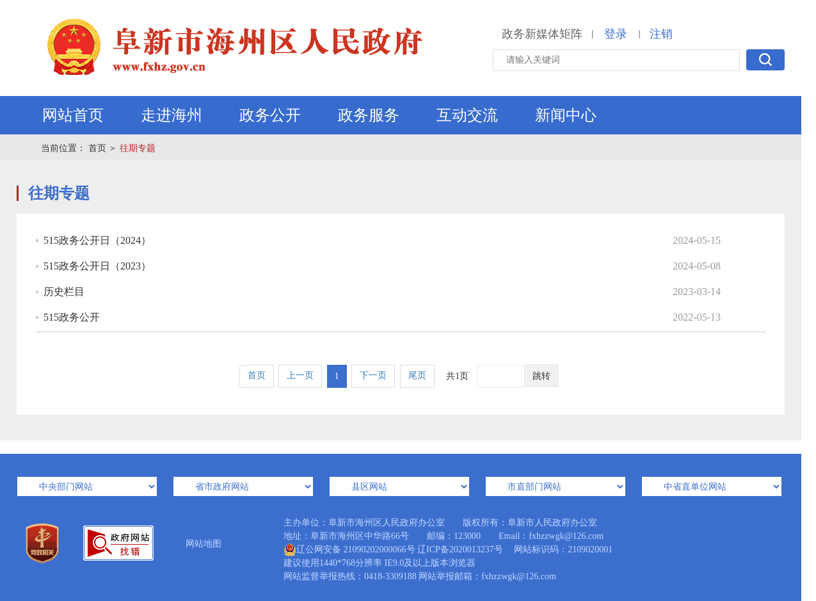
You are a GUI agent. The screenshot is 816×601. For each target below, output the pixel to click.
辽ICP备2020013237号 (460, 549)
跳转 (541, 376)
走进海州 (171, 115)
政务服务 (368, 115)
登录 (615, 34)
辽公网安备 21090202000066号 (349, 549)
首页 (97, 148)
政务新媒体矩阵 (542, 34)
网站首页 (73, 115)
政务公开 (270, 115)
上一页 (300, 375)
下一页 (373, 375)
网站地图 (203, 544)
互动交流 (467, 115)
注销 (661, 34)
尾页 (417, 375)
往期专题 (138, 148)
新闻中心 (565, 115)
